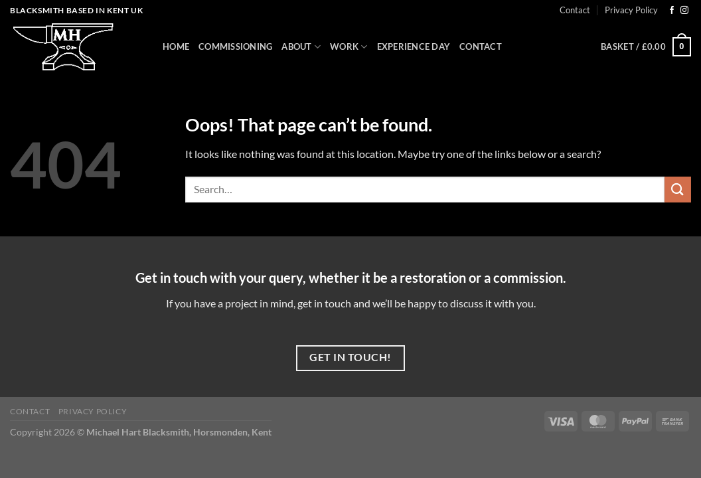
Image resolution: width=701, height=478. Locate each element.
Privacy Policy (631, 10)
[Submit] (677, 189)
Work (348, 46)
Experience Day (414, 46)
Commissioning (235, 46)
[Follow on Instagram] (684, 10)
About (301, 46)
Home (176, 46)
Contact (575, 10)
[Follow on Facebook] (672, 10)
